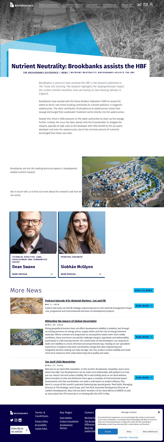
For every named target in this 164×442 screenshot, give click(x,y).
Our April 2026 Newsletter (60, 361)
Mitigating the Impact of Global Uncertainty (71, 321)
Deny (129, 431)
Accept (108, 431)
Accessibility (41, 425)
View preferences (150, 431)
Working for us (109, 4)
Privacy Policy (133, 437)
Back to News (143, 290)
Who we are (126, 4)
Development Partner (73, 4)
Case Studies (92, 4)
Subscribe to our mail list (17, 430)
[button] (159, 412)
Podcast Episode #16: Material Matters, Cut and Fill (75, 300)
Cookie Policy (123, 437)
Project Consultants (48, 4)
